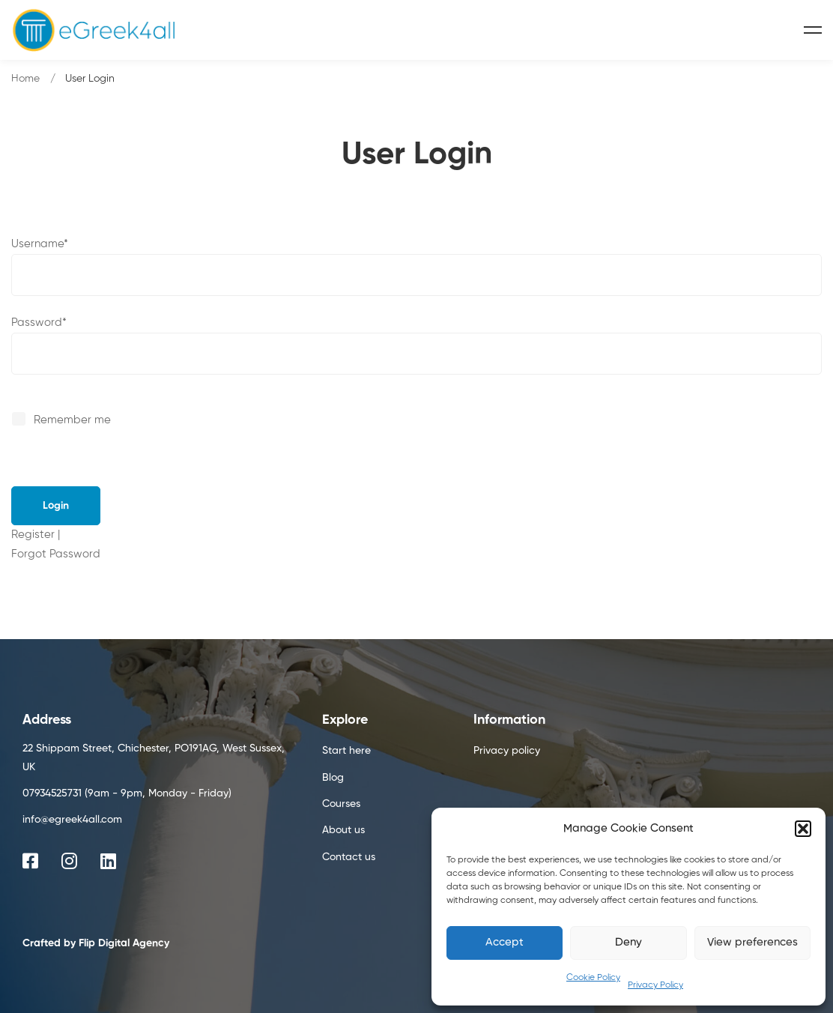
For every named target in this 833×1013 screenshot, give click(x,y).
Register (33, 534)
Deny (628, 942)
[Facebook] (30, 861)
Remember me (62, 420)
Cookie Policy (593, 977)
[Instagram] (69, 861)
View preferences (752, 942)
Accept (504, 942)
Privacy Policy (655, 985)
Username (39, 244)
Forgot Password (55, 554)
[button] (803, 828)
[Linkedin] (108, 861)
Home (25, 78)
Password (39, 322)
